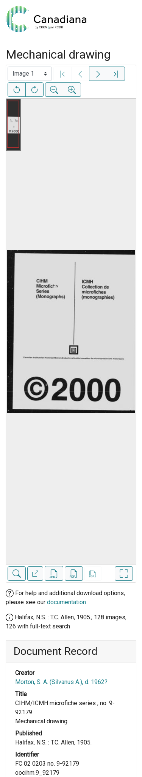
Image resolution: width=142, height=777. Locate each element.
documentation (66, 602)
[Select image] (30, 74)
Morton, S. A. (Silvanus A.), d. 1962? (61, 681)
